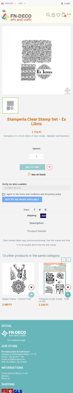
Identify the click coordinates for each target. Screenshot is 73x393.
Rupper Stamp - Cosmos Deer (16, 299)
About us (5, 378)
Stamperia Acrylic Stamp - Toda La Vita (54, 300)
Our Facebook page (16, 340)
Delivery (5, 376)
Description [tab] (37, 223)
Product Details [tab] (36, 231)
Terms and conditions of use (14, 373)
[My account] (65, 3)
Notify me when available (22, 199)
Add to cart (32, 167)
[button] (48, 15)
